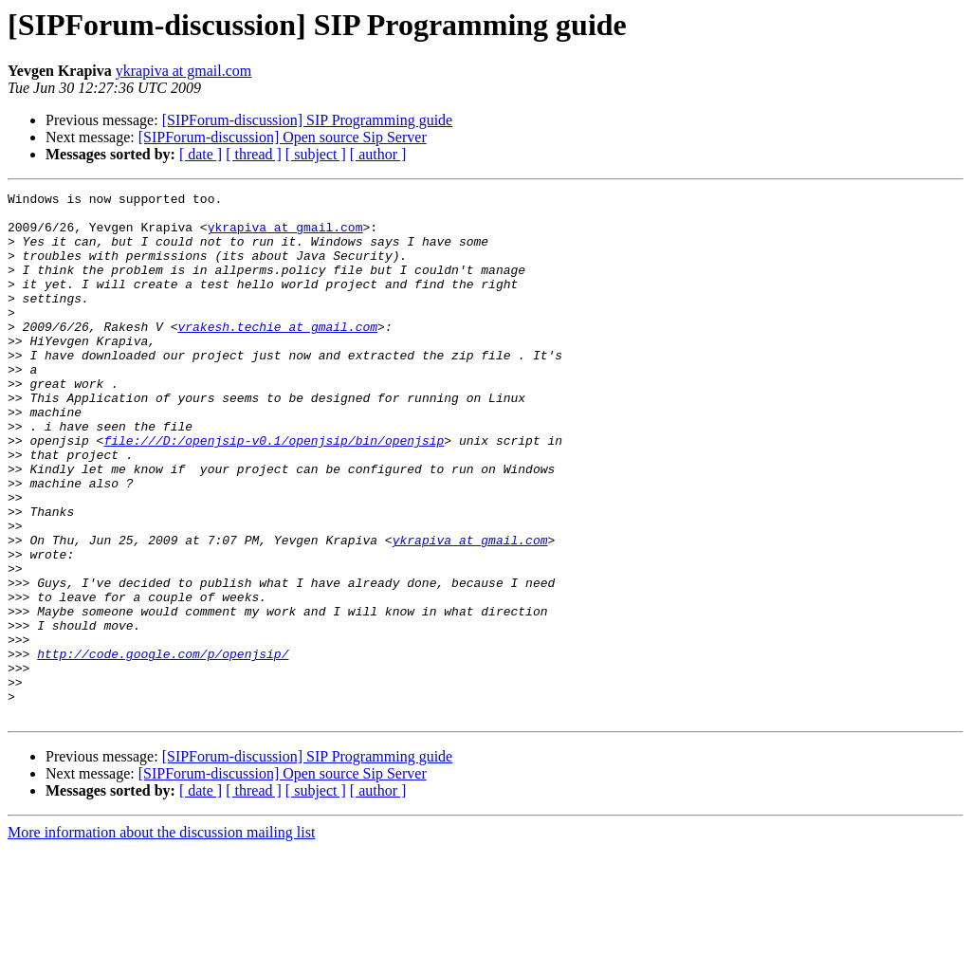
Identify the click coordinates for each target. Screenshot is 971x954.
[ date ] (200, 154)
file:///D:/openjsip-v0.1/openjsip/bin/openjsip (273, 491)
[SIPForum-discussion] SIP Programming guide (307, 120)
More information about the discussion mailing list (161, 937)
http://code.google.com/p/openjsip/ (162, 747)
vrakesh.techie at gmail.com (277, 354)
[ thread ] (254, 154)
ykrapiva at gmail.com (184, 71)
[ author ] (378, 154)
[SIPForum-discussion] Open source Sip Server (282, 137)
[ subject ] (315, 154)
